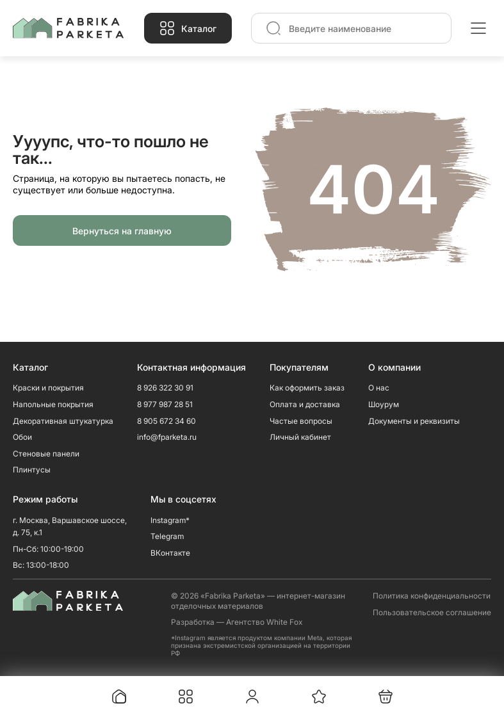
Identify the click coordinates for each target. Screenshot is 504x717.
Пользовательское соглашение (432, 612)
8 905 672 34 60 (166, 421)
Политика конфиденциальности (432, 595)
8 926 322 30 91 (165, 387)
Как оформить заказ (307, 387)
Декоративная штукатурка (63, 421)
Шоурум (383, 404)
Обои (22, 437)
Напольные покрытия (53, 404)
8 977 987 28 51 (165, 404)
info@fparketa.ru (167, 437)
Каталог (198, 28)
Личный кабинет (300, 437)
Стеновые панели (46, 453)
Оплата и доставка (305, 404)
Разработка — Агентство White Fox (236, 622)
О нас (378, 387)
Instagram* (170, 520)
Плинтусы (32, 469)
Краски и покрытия (48, 387)
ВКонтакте (170, 553)
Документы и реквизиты (414, 421)
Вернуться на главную (122, 230)
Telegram (167, 536)
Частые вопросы (301, 421)
